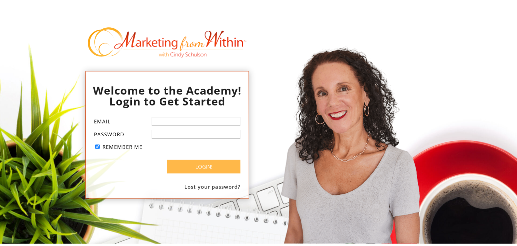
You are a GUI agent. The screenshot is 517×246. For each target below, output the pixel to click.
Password (109, 134)
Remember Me (122, 147)
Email (102, 122)
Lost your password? (212, 185)
